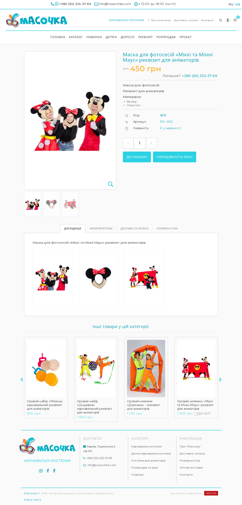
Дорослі (128, 37)
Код (136, 115)
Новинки (94, 37)
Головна (57, 37)
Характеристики (101, 228)
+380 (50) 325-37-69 (75, 4)
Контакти (207, 20)
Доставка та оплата (135, 228)
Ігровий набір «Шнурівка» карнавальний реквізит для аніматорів (94, 406)
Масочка (30, 493)
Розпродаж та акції (144, 467)
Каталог (76, 37)
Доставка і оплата (192, 453)
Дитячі (111, 37)
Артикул (139, 122)
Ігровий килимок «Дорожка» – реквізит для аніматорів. (143, 405)
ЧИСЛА (211, 493)
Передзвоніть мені (174, 157)
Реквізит (145, 37)
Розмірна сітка (167, 228)
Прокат (185, 37)
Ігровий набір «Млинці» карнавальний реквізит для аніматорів (45, 405)
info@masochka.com (102, 465)
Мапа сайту (32, 499)
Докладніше (72, 228)
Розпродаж (166, 37)
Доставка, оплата (186, 20)
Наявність (141, 128)
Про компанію (161, 20)
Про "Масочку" (190, 446)
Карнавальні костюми (126, 20)
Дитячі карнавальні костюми (151, 453)
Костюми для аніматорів (148, 460)
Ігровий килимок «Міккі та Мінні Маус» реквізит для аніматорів (195, 405)
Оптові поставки (191, 467)
